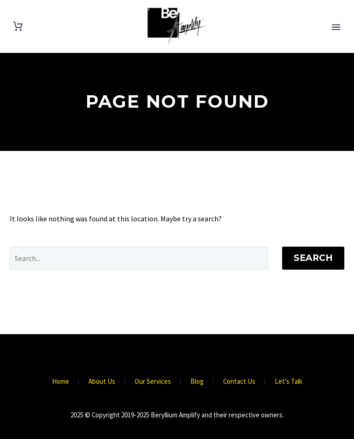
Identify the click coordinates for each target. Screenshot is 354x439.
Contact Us (239, 381)
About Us (101, 381)
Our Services (153, 381)
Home (60, 381)
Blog (197, 381)
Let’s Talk (288, 381)
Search (313, 258)
